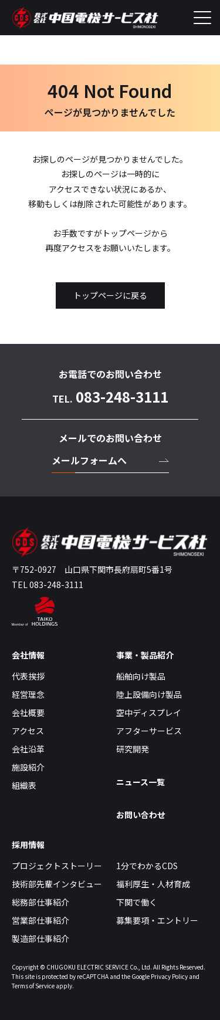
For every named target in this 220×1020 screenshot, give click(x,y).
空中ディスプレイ (148, 712)
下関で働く (136, 902)
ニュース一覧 (140, 782)
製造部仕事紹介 (40, 938)
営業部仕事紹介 (40, 920)
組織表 (24, 785)
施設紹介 (28, 767)
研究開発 (132, 749)
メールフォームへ (89, 460)
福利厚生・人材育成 (153, 884)
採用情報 (28, 844)
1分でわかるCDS (147, 866)
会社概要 (28, 712)
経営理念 (28, 694)
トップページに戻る (110, 295)
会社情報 (28, 655)
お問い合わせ (140, 814)
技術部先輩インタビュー (57, 884)
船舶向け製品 (140, 676)
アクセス (28, 731)
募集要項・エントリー (157, 920)
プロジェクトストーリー (57, 866)
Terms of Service (33, 985)
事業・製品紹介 (145, 655)
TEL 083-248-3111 (47, 584)
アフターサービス (149, 731)
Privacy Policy (169, 976)
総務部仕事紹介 (40, 902)
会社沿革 (28, 749)
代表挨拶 (28, 676)
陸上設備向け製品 (149, 694)
